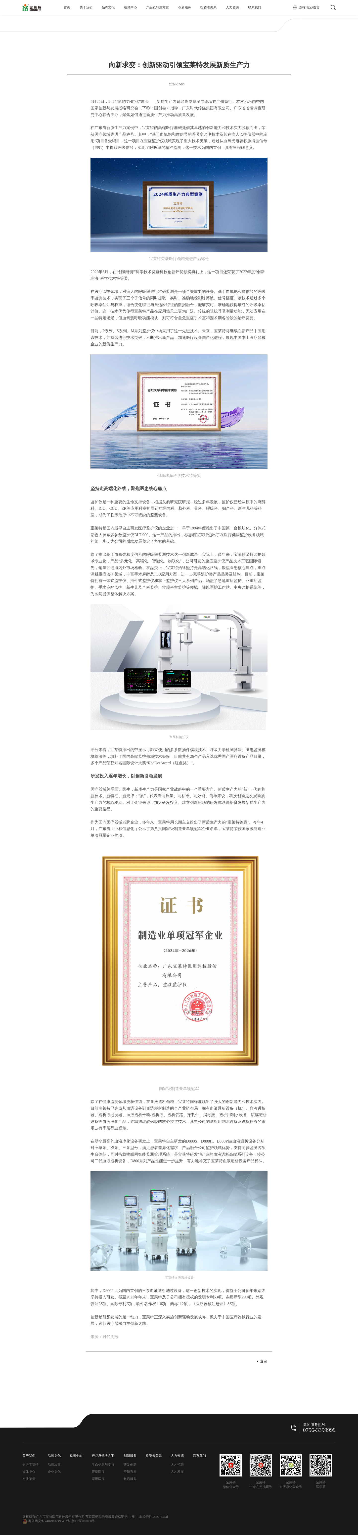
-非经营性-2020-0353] (153, 1517)
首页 (67, 8)
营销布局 (130, 1471)
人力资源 (232, 8)
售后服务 (130, 1479)
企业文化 (54, 1471)
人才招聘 (177, 1465)
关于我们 (86, 8)
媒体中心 (28, 1471)
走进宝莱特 (30, 1465)
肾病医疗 (98, 1471)
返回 (263, 1361)
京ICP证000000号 (83, 1521)
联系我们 (254, 8)
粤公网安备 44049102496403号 (46, 1521)
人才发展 (177, 1471)
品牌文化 (108, 8)
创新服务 (184, 8)
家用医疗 (98, 1479)
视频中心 (130, 8)
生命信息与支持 (103, 1465)
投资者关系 (208, 8)
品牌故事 (54, 1465)
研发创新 (130, 1465)
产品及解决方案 (157, 8)
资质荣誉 (28, 1479)
